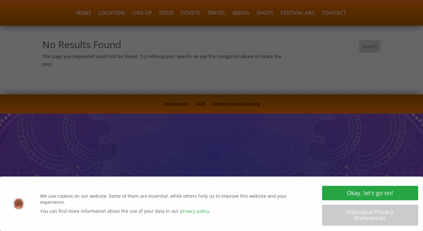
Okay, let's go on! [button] (370, 194)
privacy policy (194, 213)
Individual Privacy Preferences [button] (370, 217)
